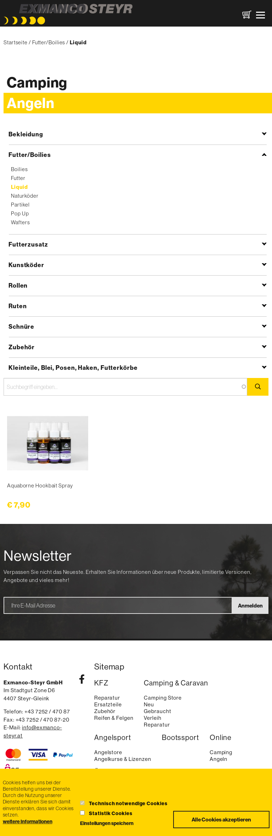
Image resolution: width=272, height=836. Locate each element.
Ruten (17, 306)
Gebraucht (157, 711)
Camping (37, 82)
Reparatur (107, 697)
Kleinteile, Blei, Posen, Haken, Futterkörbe (73, 367)
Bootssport (180, 737)
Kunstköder (26, 265)
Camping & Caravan (176, 683)
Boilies (19, 169)
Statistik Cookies (110, 813)
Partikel (20, 204)
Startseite (16, 42)
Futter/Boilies (49, 42)
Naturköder (24, 195)
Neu (149, 704)
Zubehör (21, 347)
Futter (18, 178)
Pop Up (20, 213)
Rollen (18, 285)
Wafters (20, 222)
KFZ (101, 683)
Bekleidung (25, 134)
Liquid (19, 186)
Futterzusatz (28, 244)
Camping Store (163, 697)
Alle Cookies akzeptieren (221, 819)
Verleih (152, 717)
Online (221, 737)
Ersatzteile (108, 704)
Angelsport (112, 737)
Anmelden (250, 605)
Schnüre (21, 326)
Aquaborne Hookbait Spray (40, 485)
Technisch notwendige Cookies (128, 803)
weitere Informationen (27, 821)
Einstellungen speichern (107, 823)
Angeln (30, 103)
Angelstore (108, 752)
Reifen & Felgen (114, 717)
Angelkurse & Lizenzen (122, 759)
